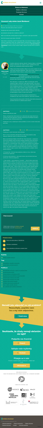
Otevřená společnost (6, 423)
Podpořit (21, 343)
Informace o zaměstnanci (11, 244)
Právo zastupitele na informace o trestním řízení (16, 248)
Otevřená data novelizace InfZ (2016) (11, 277)
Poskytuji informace (21, 12)
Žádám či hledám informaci (9, 257)
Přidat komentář (8, 216)
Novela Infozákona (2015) (8, 272)
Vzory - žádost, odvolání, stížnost (10, 284)
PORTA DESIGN (39, 426)
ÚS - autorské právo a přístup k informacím (12, 286)
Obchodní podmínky (23, 425)
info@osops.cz (21, 365)
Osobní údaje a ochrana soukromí (10, 265)
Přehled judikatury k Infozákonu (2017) (11, 274)
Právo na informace (21, 7)
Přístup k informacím (18, 423)
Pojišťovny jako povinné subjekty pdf (11, 283)
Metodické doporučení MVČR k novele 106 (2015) (14, 276)
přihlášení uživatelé (19, 226)
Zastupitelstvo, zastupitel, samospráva (11, 263)
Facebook (21, 353)
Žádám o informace (21, 10)
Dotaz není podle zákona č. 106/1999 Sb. (15, 240)
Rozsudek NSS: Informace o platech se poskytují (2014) (15, 270)
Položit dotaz (21, 316)
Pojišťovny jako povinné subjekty (10, 281)
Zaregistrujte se (18, 227)
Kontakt (21, 14)
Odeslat (35, 228)
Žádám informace (29, 423)
